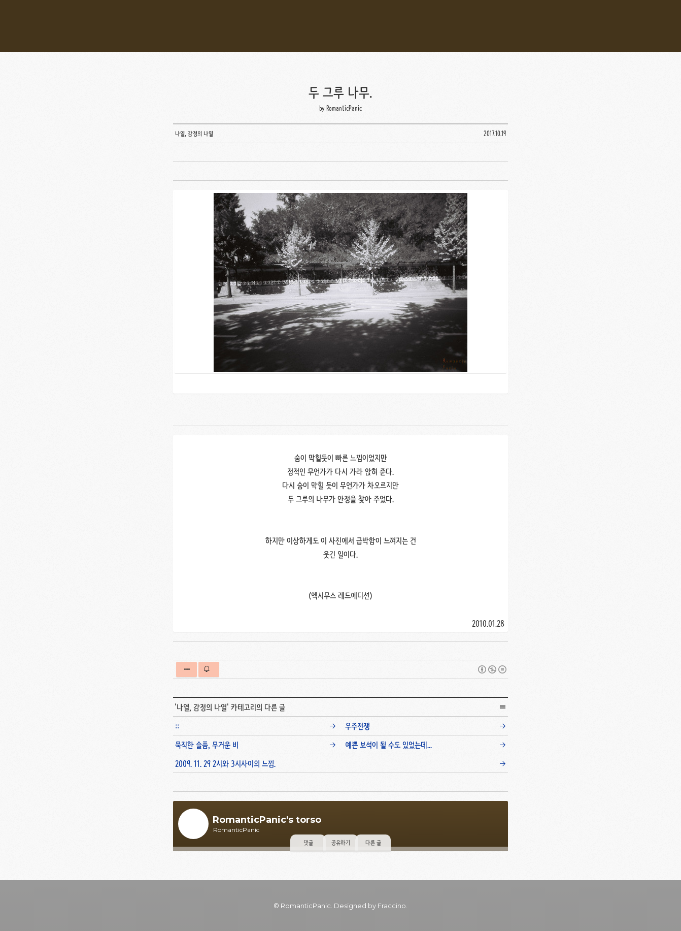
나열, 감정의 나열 (202, 707)
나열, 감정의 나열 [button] (194, 134)
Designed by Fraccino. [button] (370, 906)
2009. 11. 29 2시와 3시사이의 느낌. (225, 763)
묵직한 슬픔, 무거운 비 (207, 745)
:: (177, 726)
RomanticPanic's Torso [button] (340, 26)
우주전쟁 (357, 726)
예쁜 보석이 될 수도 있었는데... (388, 745)
